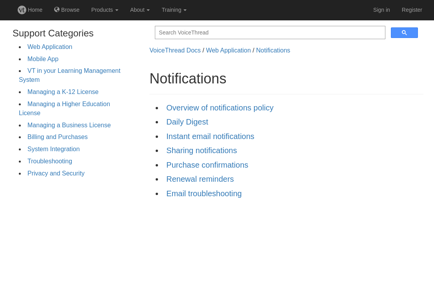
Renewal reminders (200, 179)
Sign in (381, 10)
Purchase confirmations (207, 165)
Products (104, 10)
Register (412, 10)
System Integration (53, 149)
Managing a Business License (69, 125)
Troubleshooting (49, 161)
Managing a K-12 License (62, 92)
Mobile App (42, 59)
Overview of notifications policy (219, 107)
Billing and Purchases (57, 137)
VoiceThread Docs (175, 50)
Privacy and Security (56, 173)
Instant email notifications (210, 136)
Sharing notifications (201, 150)
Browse (67, 10)
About (140, 10)
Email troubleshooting (204, 193)
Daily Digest (187, 122)
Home (30, 9)
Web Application (49, 46)
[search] (269, 32)
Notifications (273, 50)
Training (174, 10)
